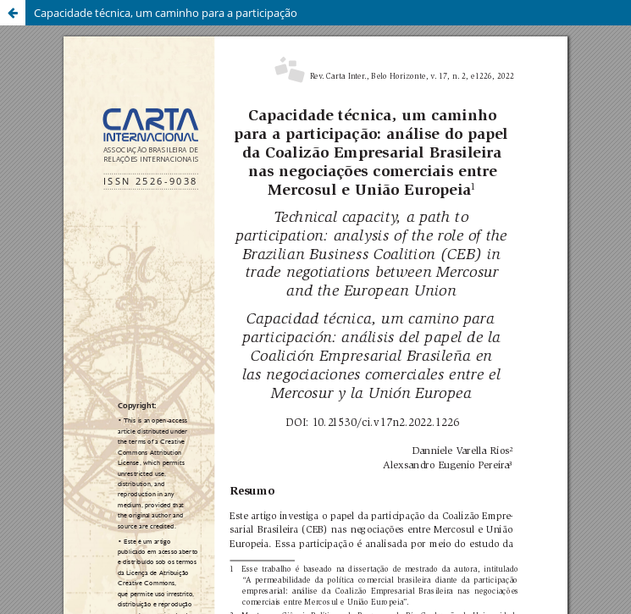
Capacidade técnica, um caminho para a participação (165, 12)
